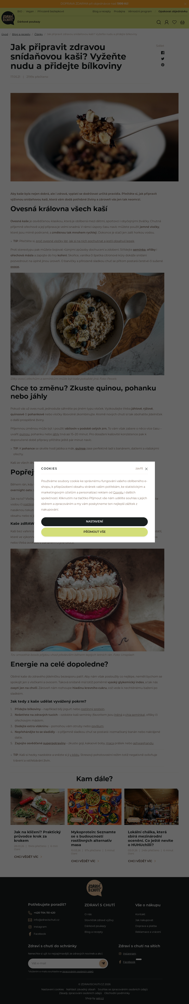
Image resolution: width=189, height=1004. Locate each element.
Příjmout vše (94, 532)
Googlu (118, 492)
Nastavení (94, 521)
